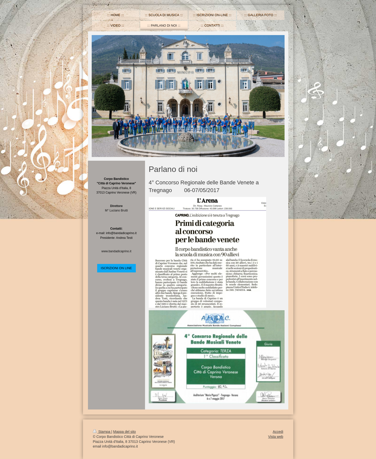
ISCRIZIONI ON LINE (116, 268)
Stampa (102, 432)
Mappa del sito (124, 432)
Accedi (278, 432)
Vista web (275, 437)
